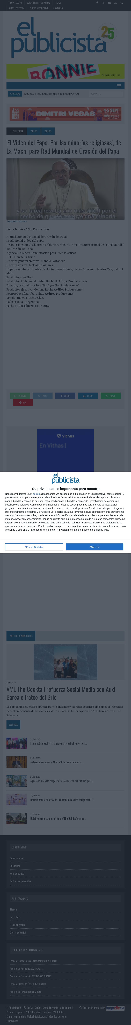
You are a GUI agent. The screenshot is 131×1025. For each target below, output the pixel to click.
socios (36, 494)
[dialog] (65, 512)
